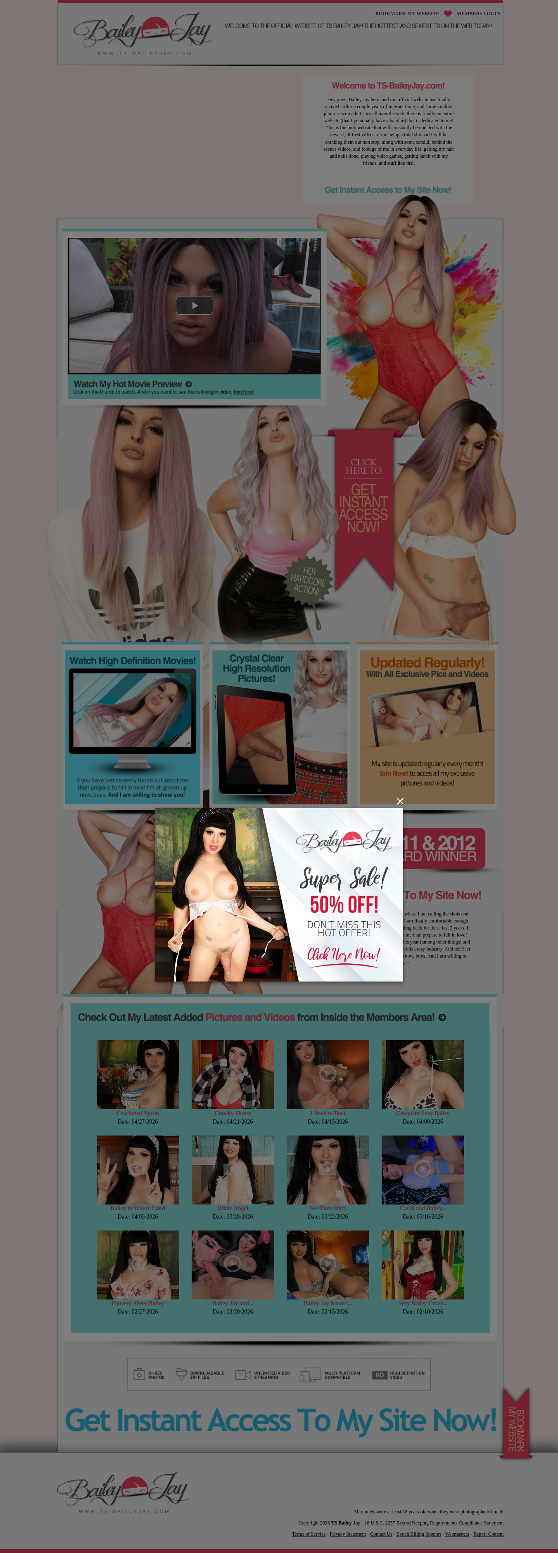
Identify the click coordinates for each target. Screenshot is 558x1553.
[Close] (400, 801)
